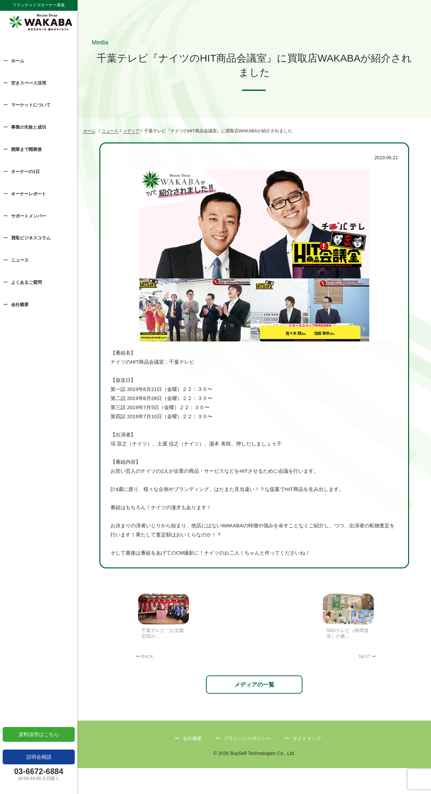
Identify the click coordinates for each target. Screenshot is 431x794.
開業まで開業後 (26, 149)
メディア (131, 132)
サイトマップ (309, 764)
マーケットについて (31, 104)
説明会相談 (39, 757)
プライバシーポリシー (247, 764)
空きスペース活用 (28, 83)
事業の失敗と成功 (28, 127)
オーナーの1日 (25, 171)
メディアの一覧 (254, 708)
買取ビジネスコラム (31, 237)
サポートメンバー (28, 216)
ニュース (20, 260)
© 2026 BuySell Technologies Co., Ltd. (254, 779)
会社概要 (20, 304)
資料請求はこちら (39, 734)
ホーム (17, 60)
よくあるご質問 (26, 282)
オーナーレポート (28, 193)
